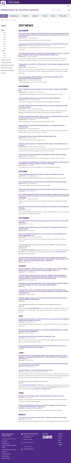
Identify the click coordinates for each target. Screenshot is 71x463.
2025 (4, 32)
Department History (7, 68)
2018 (4, 48)
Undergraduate (14, 16)
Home (2, 20)
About (4, 16)
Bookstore (60, 433)
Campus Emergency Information (9, 445)
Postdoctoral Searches (7, 65)
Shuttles (60, 444)
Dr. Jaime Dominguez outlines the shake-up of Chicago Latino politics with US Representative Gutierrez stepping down (41, 77)
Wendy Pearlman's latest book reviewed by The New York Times (37, 336)
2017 (4, 50)
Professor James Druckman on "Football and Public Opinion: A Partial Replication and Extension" (43, 144)
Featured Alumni (6, 60)
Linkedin (50, 437)
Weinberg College (38, 2)
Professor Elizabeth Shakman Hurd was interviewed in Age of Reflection (39, 98)
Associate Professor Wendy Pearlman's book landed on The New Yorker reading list (42, 154)
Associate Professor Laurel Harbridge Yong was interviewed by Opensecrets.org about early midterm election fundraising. (43, 364)
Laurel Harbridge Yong (33, 308)
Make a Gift (63, 16)
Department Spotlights (7, 70)
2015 (4, 55)
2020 (4, 44)
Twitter (47, 437)
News (10, 20)
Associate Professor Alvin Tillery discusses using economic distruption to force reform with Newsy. (43, 221)
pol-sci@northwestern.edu (29, 448)
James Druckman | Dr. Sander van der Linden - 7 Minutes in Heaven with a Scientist (42, 417)
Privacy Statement (6, 453)
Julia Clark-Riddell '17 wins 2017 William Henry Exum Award (36, 370)
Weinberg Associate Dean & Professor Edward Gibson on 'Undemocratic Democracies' (43, 44)
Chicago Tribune (46, 388)
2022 (4, 39)
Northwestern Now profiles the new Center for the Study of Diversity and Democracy (43, 189)
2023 (4, 37)
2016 (4, 53)
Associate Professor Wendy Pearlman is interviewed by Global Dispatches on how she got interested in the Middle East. (43, 330)
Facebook (44, 437)
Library (59, 438)
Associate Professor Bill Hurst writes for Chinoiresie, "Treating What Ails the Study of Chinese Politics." (43, 228)
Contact (3, 73)
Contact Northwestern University (9, 449)
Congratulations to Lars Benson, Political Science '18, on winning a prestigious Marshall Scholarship (44, 65)
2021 (4, 41)
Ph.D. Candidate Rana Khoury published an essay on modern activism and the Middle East (43, 90)
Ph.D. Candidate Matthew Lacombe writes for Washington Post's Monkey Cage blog (42, 182)
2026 (4, 57)
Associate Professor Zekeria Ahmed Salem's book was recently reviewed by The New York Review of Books (43, 106)
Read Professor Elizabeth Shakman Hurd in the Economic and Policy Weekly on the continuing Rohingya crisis (42, 234)
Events (54, 16)
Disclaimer (4, 451)
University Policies (6, 458)
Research (36, 16)
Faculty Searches (6, 62)
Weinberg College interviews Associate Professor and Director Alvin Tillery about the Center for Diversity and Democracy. (43, 298)
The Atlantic (37, 388)
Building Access (5, 443)
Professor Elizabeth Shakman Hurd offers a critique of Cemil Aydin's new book (41, 174)
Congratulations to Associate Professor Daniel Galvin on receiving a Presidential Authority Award (42, 126)
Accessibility (4, 441)
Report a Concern (5, 456)
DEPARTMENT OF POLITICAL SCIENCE (20, 10)
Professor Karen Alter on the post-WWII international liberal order (37, 136)
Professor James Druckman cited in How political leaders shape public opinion (41, 396)
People (45, 16)
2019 (4, 46)
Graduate (26, 16)
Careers (3, 447)
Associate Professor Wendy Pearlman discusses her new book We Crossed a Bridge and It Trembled (44, 207)
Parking (60, 442)
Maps (59, 440)
